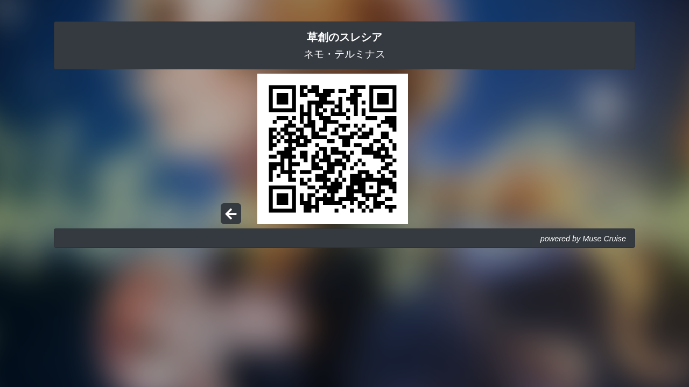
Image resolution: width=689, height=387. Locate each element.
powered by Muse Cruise (583, 238)
